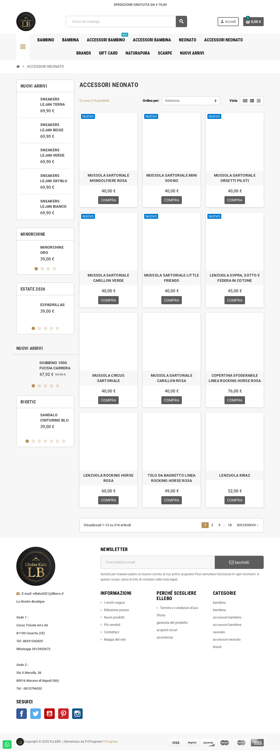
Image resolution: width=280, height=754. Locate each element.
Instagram (77, 717)
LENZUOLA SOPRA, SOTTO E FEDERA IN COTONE (235, 279)
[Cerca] (126, 21)
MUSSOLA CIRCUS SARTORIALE (108, 380)
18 (230, 529)
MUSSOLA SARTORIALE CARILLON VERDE (108, 279)
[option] (45, 253)
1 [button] (36, 268)
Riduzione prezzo (116, 614)
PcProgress (109, 745)
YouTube (49, 717)
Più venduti (112, 628)
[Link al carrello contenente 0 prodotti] (253, 21)
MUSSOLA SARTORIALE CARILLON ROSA (171, 380)
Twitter (35, 717)
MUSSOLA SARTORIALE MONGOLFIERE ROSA (108, 178)
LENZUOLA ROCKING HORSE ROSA (108, 481)
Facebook (21, 717)
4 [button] (54, 268)
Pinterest (63, 717)
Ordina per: (151, 101)
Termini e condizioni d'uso (179, 611)
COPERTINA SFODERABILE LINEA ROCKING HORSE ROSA (235, 380)
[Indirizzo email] (158, 566)
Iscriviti (239, 566)
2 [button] (42, 268)
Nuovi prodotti (114, 621)
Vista (233, 101)
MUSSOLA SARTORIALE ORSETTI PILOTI (235, 178)
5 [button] (57, 328)
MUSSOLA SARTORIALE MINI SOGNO (171, 178)
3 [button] (48, 268)
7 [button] (63, 441)
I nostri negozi (114, 606)
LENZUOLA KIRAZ (234, 478)
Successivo (248, 529)
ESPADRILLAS (52, 305)
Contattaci (111, 636)
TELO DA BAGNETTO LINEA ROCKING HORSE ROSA (171, 481)
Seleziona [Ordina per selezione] (172, 101)
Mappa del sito (115, 643)
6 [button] (57, 441)
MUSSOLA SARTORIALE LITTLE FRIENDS (171, 279)
